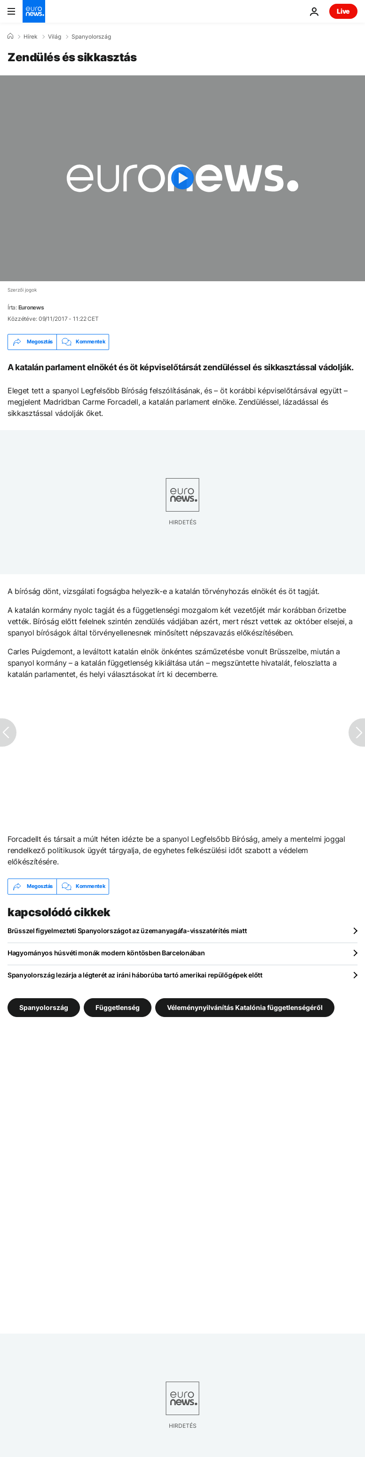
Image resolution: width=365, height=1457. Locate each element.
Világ (54, 37)
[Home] (10, 36)
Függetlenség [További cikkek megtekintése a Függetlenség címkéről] (117, 1007)
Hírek (31, 37)
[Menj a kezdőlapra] (34, 11)
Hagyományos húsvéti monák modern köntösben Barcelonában (106, 953)
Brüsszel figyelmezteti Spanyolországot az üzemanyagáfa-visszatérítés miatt (127, 931)
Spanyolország (91, 37)
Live (343, 11)
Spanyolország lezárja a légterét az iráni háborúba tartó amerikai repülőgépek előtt (135, 975)
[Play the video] (182, 178)
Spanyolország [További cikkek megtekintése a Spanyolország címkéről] (43, 1007)
